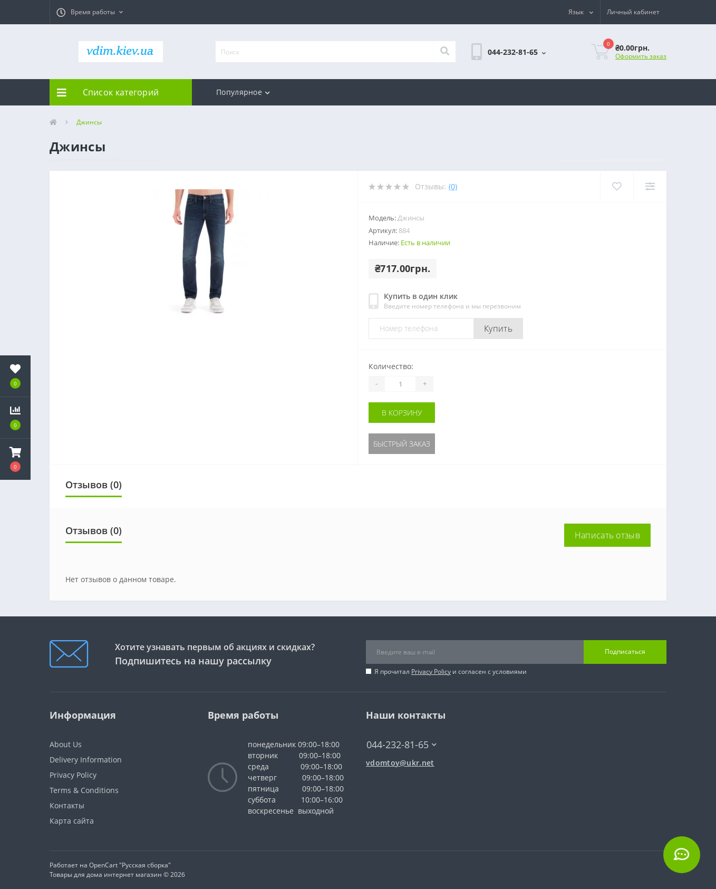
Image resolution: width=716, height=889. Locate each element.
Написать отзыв (607, 535)
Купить (498, 328)
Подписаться (625, 651)
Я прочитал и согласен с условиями (450, 671)
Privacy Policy (431, 671)
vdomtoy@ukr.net (400, 763)
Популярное (243, 92)
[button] (90, 12)
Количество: (391, 366)
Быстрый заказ (401, 444)
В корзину (402, 413)
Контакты (67, 805)
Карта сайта (72, 821)
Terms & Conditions (84, 790)
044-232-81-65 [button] (401, 745)
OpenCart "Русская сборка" (130, 865)
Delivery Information (86, 760)
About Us (66, 744)
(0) (453, 186)
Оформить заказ (640, 56)
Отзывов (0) (93, 484)
